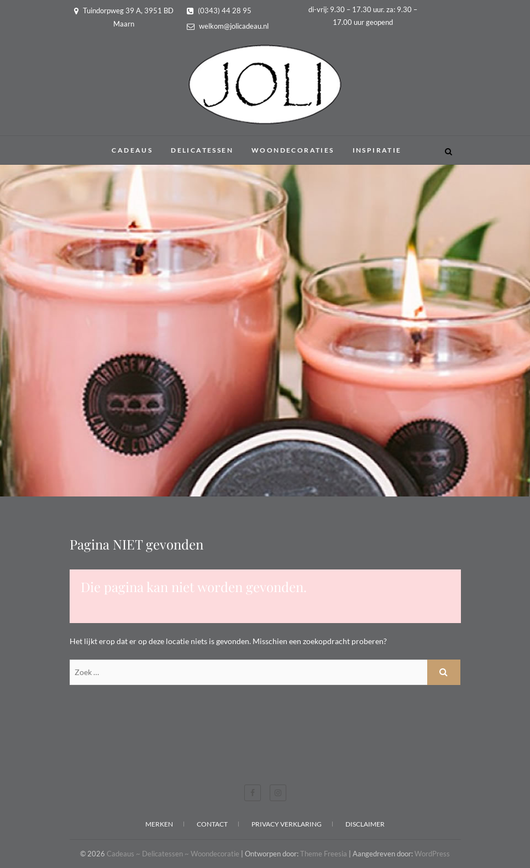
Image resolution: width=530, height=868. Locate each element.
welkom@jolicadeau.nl (228, 26)
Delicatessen (202, 150)
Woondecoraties (292, 150)
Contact (212, 824)
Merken (159, 824)
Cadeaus (132, 150)
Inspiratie (377, 150)
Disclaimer (365, 824)
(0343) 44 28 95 (219, 10)
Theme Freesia (323, 853)
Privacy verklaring (286, 824)
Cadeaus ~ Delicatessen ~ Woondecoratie (173, 853)
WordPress (432, 853)
